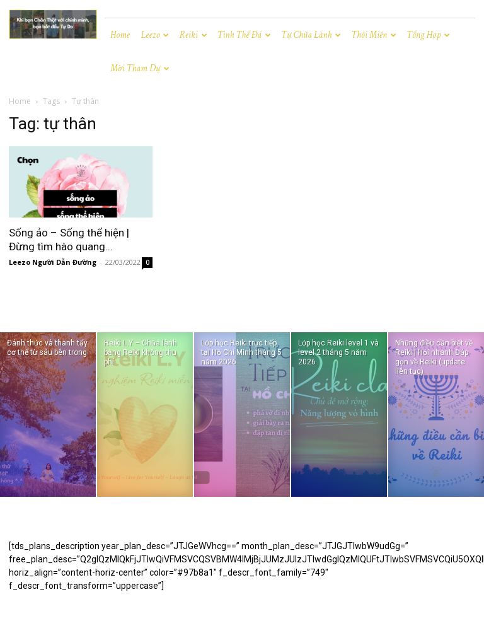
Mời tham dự (140, 68)
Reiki (193, 35)
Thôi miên (373, 35)
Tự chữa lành (311, 35)
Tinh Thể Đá (244, 35)
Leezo (155, 35)
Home (120, 35)
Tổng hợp (428, 35)
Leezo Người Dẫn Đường (52, 262)
